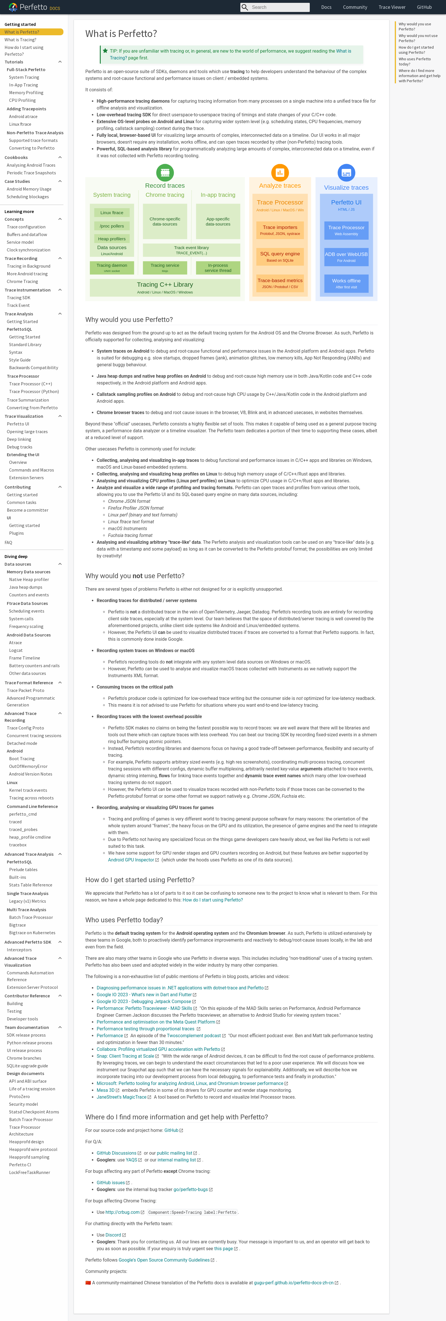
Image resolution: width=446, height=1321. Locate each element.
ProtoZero (19, 1096)
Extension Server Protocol (32, 987)
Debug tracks (19, 447)
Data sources (18, 564)
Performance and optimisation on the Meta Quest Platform (156, 1022)
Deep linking (19, 439)
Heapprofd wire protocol (33, 1149)
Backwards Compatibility (33, 367)
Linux (12, 782)
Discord (113, 1235)
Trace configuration (26, 227)
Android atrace (23, 116)
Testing (14, 1011)
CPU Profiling (22, 100)
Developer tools (22, 1019)
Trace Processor (23, 376)
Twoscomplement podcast (194, 1035)
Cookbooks (16, 157)
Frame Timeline (24, 658)
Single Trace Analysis (27, 893)
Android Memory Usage (29, 189)
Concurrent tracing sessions (34, 735)
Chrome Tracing (22, 281)
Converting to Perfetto (32, 148)
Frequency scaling (26, 626)
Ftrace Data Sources (27, 603)
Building (15, 1003)
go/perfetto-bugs (191, 1189)
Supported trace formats (33, 140)
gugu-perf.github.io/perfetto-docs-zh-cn (294, 1282)
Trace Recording (21, 258)
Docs (326, 7)
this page (223, 1248)
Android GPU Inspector (131, 860)
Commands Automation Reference (30, 976)
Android (15, 751)
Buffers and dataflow (27, 234)
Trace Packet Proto (25, 690)
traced (15, 821)
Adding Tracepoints (26, 108)
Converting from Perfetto (32, 407)
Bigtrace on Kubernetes (32, 932)
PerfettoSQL (19, 329)
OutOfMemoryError (28, 766)
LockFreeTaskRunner (29, 1172)
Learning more (19, 211)
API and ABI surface (28, 1081)
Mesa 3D (106, 1090)
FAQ (8, 542)
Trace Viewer (392, 7)
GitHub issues (111, 1182)
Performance (110, 1035)
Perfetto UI (18, 424)
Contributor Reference (27, 995)
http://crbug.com (123, 1212)
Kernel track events (28, 790)
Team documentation (27, 1027)
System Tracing (24, 77)
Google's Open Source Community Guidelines (164, 1260)
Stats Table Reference (30, 885)
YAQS (131, 1160)
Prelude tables (23, 869)
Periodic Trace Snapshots (31, 172)
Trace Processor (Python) (34, 391)
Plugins (16, 533)
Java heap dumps (25, 587)
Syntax (15, 352)
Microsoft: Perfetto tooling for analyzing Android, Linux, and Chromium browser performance (190, 1083)
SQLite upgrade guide (27, 1065)
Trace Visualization (24, 416)
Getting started (20, 24)
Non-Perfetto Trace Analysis (35, 132)
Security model (23, 1104)
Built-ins (17, 877)
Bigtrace (17, 925)
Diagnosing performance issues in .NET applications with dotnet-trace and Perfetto (180, 988)
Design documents (25, 1073)
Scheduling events (26, 611)
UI (9, 517)
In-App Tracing (23, 85)
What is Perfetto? (22, 32)
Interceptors (19, 949)
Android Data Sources (29, 635)
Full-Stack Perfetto (26, 69)
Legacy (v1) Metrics (27, 901)
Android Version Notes (30, 774)
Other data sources (27, 673)
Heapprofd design (26, 1141)
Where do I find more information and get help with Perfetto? (420, 75)
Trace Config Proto (25, 728)
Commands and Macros (31, 470)
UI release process (24, 1050)
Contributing (18, 487)
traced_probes (23, 829)
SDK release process (26, 1035)
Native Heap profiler (29, 579)
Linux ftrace (20, 124)
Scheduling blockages (28, 196)
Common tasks (21, 502)
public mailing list (174, 1153)
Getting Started (22, 321)
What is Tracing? (20, 39)
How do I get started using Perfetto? (417, 50)
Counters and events (29, 595)
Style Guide (20, 360)
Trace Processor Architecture (24, 1130)
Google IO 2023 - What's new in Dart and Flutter (144, 994)
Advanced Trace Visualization (20, 961)
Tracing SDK (18, 297)
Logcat (16, 650)
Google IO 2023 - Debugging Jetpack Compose (144, 1001)
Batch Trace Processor (31, 917)
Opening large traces (27, 431)
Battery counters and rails (34, 665)
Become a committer (27, 510)
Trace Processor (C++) (30, 383)
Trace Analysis (19, 314)
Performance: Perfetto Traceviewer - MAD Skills (144, 1008)
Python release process (29, 1042)
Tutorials (14, 62)
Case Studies (17, 181)
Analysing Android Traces (31, 165)
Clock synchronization (28, 250)
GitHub (424, 7)
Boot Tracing (22, 758)
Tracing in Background (28, 266)
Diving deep (16, 556)
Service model (20, 242)
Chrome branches (24, 1058)
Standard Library (25, 344)
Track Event (18, 305)
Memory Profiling (26, 92)
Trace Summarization (28, 400)
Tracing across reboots (31, 798)
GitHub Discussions (117, 1153)
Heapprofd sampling (29, 1157)
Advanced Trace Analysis (29, 854)
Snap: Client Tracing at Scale (125, 1056)
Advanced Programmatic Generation (31, 701)
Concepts (14, 219)
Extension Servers (26, 477)
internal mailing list (177, 1160)
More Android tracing (27, 273)
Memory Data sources (28, 571)
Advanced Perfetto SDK (28, 942)
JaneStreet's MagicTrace (121, 1097)
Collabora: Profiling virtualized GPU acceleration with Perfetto (158, 1049)
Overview (18, 462)
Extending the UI (23, 454)
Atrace (15, 642)
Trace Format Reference (29, 682)
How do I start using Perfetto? (24, 50)
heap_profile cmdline (30, 837)
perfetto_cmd (23, 814)
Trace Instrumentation (28, 290)
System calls (21, 618)
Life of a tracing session (32, 1088)
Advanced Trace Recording (20, 716)
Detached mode (22, 743)
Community (355, 7)
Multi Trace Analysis (26, 909)
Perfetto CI (20, 1164)
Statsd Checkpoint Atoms (34, 1112)
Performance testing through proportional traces (146, 1028)
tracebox (17, 844)
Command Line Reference (32, 806)
